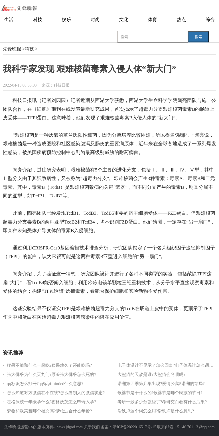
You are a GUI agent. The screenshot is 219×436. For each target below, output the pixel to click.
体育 (152, 19)
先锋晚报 (12, 48)
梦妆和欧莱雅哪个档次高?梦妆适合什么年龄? (49, 411)
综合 (210, 19)
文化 (123, 19)
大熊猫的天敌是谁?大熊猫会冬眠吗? (151, 374)
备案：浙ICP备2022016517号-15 (128, 427)
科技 (37, 19)
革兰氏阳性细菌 (29, 333)
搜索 (198, 37)
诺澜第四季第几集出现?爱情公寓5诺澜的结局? (161, 383)
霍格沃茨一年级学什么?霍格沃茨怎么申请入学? (51, 402)
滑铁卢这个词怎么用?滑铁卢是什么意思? (155, 411)
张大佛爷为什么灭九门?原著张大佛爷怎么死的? (51, 374)
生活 (8, 19)
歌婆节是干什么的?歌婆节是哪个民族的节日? (159, 392)
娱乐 (66, 19)
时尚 (95, 19)
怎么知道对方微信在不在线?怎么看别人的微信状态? (56, 392)
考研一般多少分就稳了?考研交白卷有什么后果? (162, 402)
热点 (181, 19)
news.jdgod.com (69, 427)
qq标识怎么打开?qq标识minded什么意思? (45, 383)
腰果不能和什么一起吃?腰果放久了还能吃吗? (49, 365)
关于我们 (92, 427)
